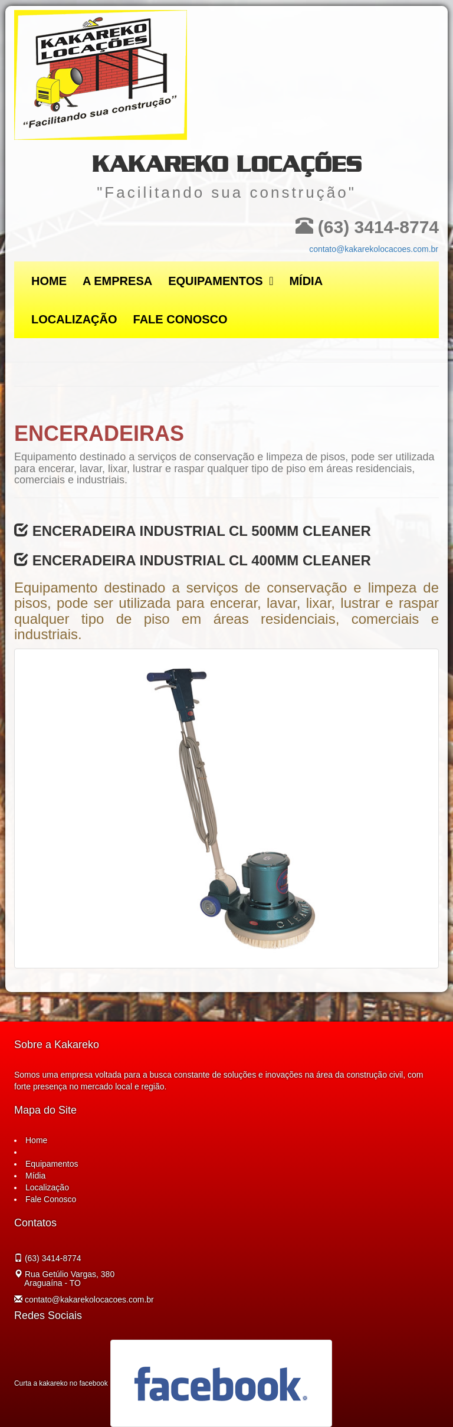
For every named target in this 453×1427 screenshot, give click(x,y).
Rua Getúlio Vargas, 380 (68, 1278)
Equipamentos (220, 280)
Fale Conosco (180, 319)
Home (49, 280)
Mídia (306, 280)
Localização (74, 319)
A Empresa (117, 280)
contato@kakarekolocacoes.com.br (373, 249)
